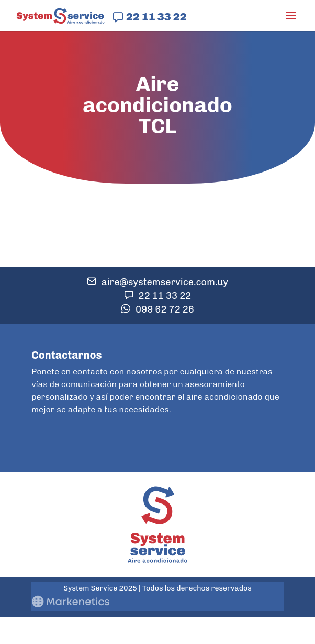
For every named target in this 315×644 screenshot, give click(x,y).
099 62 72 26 (165, 309)
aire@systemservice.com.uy (165, 282)
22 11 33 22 (156, 16)
